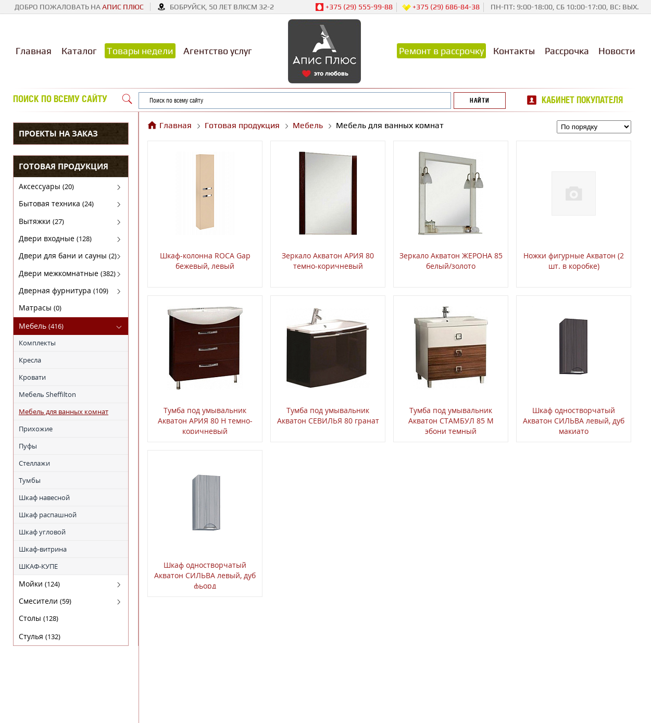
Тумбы (30, 480)
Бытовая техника (56, 203)
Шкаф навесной (44, 497)
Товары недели (140, 50)
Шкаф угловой (42, 532)
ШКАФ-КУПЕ (38, 566)
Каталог (79, 50)
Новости (616, 50)
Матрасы (40, 308)
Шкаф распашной (48, 514)
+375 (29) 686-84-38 (441, 7)
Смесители (45, 601)
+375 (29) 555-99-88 (354, 7)
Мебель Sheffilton (47, 394)
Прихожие (36, 428)
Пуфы (28, 446)
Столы (38, 618)
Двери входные (55, 238)
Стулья (39, 636)
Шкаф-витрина (43, 549)
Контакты (514, 50)
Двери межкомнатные (67, 273)
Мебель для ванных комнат (63, 411)
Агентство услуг (217, 50)
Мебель (41, 326)
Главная (34, 50)
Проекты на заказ (58, 133)
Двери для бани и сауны (68, 255)
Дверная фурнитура (63, 290)
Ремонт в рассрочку (441, 50)
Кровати (32, 377)
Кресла (30, 360)
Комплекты (37, 342)
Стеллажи (34, 463)
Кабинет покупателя (582, 100)
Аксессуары (46, 186)
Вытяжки (41, 221)
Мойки (39, 584)
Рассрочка (567, 50)
